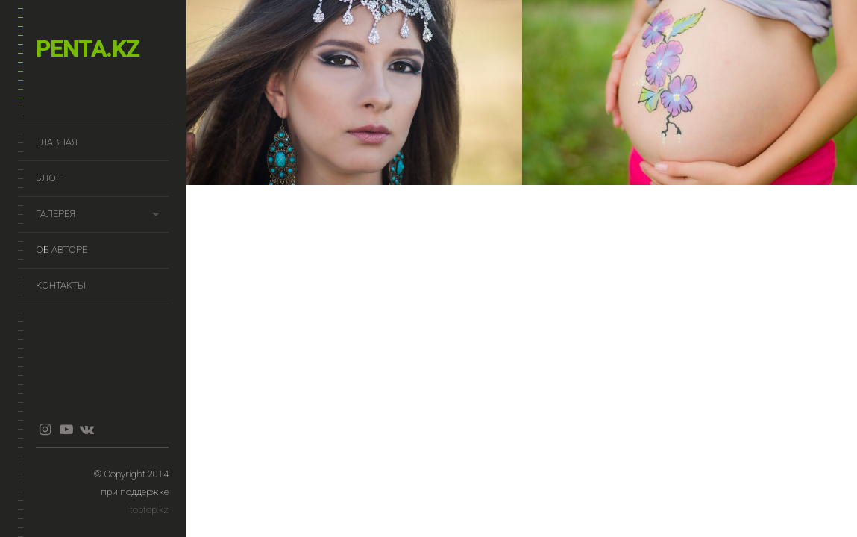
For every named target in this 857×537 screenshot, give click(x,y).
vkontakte (87, 429)
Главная (57, 142)
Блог (48, 177)
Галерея (55, 213)
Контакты (61, 285)
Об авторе (61, 249)
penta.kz (87, 49)
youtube (66, 429)
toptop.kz (149, 509)
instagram (45, 429)
